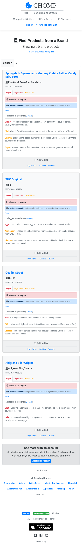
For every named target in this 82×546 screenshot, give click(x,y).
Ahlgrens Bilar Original (20, 362)
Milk (7, 318)
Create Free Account (41, 461)
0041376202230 (14, 86)
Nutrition (42, 166)
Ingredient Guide (40, 519)
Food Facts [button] (45, 19)
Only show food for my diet (41, 52)
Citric (7, 131)
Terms (52, 519)
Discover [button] (63, 19)
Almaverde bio (32, 489)
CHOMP (44, 5)
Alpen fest (48, 489)
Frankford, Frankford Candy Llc (24, 82)
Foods (25, 13)
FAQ (28, 519)
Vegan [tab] (8, 93)
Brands (6, 62)
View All (29, 116)
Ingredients (32, 166)
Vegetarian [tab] (18, 93)
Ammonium (10, 231)
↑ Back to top (41, 470)
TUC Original (14, 179)
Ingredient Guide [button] (22, 19)
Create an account (15, 105)
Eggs (7, 224)
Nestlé (10, 278)
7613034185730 (14, 282)
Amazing (61, 489)
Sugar (7, 147)
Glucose (8, 240)
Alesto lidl (72, 483)
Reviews (51, 166)
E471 (7, 324)
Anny (71, 489)
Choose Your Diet (46, 25)
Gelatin (8, 122)
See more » (40, 494)
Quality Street (14, 272)
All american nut (14, 489)
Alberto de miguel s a (54, 483)
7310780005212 (14, 373)
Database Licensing (41, 514)
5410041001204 (14, 189)
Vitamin (8, 138)
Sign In (29, 25)
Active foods (34, 483)
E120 (7, 408)
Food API (25, 514)
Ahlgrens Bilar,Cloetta (19, 368)
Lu (8, 184)
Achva (22, 483)
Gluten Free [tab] (29, 93)
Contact (56, 513)
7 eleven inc (9, 483)
